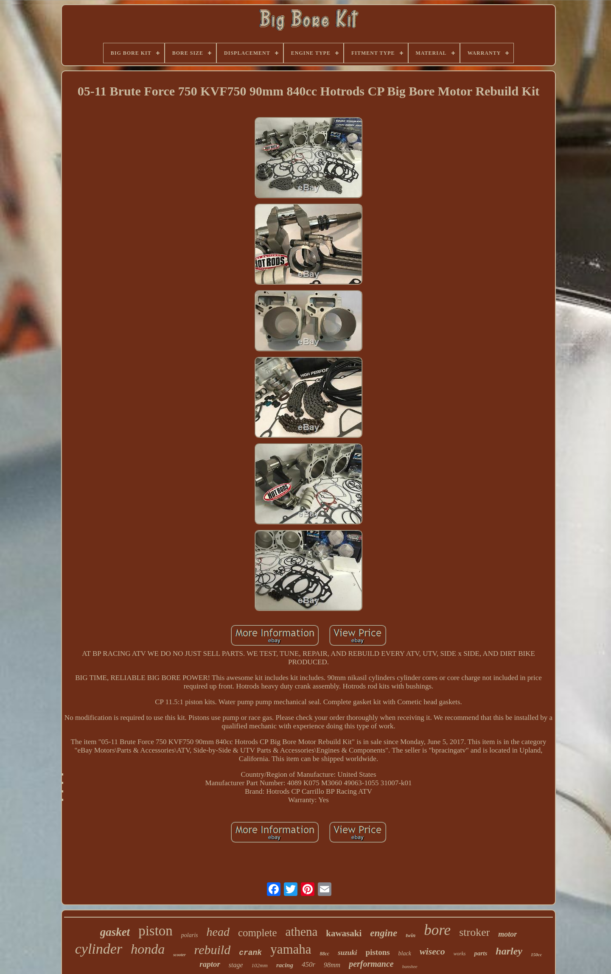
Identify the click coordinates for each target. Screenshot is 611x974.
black (404, 953)
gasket (115, 932)
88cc (325, 954)
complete (257, 932)
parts (480, 953)
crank (250, 953)
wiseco (432, 951)
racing (284, 965)
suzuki (347, 953)
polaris (189, 935)
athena (302, 931)
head (218, 931)
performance (371, 963)
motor (507, 934)
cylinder (98, 949)
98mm (332, 964)
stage (236, 964)
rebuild (212, 950)
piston (155, 930)
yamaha (290, 949)
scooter (179, 954)
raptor (209, 964)
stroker (474, 932)
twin (410, 935)
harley (509, 951)
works (460, 954)
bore (437, 930)
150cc (536, 954)
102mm (260, 965)
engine (383, 933)
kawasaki (344, 933)
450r (308, 964)
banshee (410, 966)
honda (148, 949)
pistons (378, 952)
